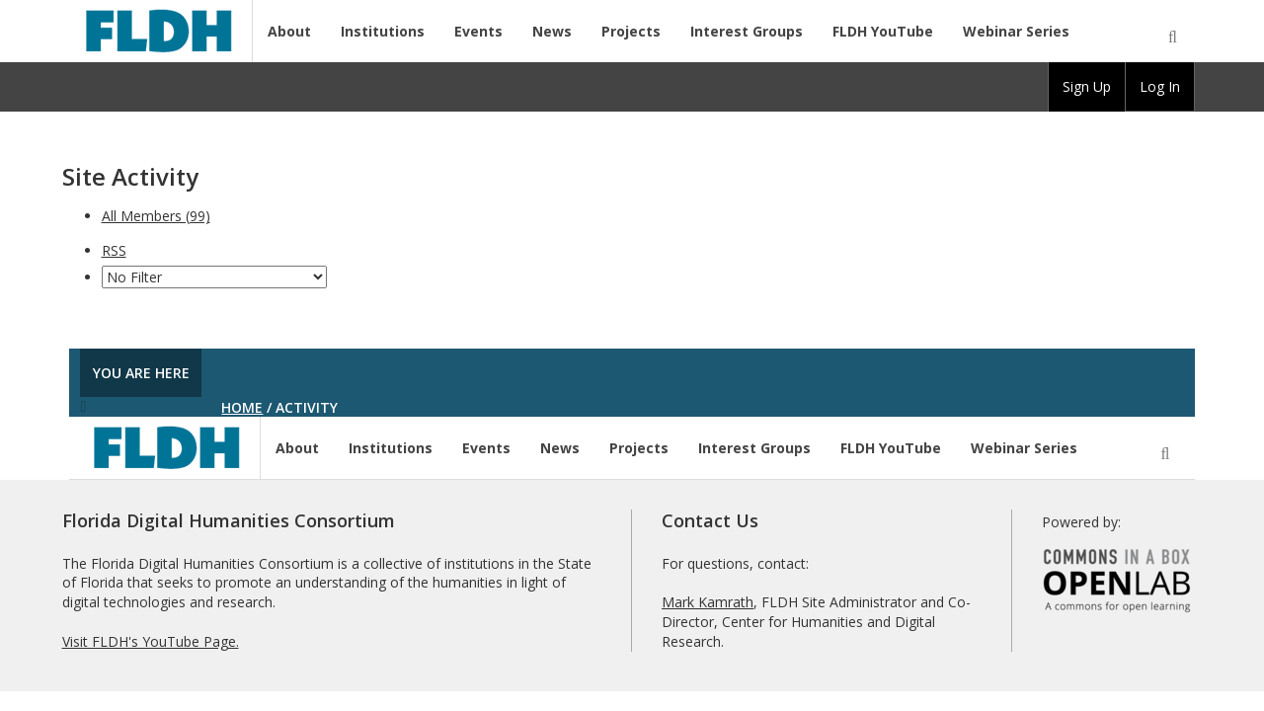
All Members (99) (156, 215)
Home (242, 407)
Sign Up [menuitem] (1087, 86)
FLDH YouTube (882, 31)
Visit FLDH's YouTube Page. (150, 641)
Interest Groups (746, 31)
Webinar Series (1016, 31)
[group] (1087, 87)
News (552, 31)
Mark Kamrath (707, 601)
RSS (114, 250)
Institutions (383, 31)
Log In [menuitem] (1160, 86)
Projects (631, 31)
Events (478, 31)
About (289, 31)
